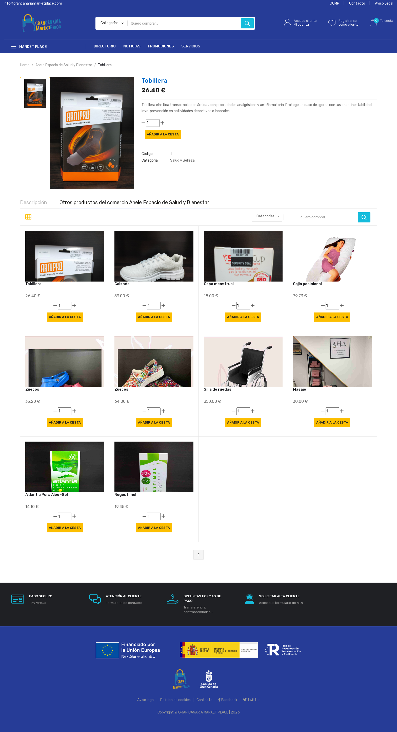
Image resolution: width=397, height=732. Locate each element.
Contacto (357, 3)
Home (25, 65)
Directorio (105, 46)
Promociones (161, 46)
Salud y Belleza (182, 160)
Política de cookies (175, 700)
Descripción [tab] (33, 202)
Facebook (227, 700)
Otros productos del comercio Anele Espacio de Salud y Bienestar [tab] (134, 202)
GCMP (334, 3)
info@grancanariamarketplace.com (33, 3)
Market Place (29, 46)
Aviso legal (145, 700)
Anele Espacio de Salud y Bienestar (63, 65)
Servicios (190, 46)
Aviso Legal (384, 3)
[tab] (35, 93)
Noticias (131, 46)
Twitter (251, 700)
